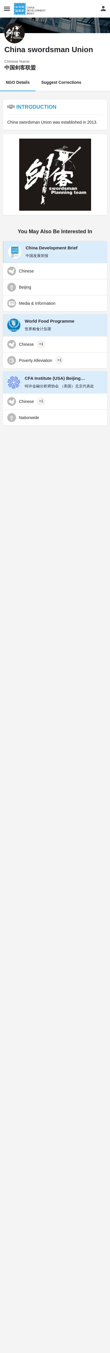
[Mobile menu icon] (7, 8)
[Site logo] (30, 9)
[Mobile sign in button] (103, 8)
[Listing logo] (14, 33)
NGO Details (18, 82)
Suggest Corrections (61, 82)
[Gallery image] (55, 175)
